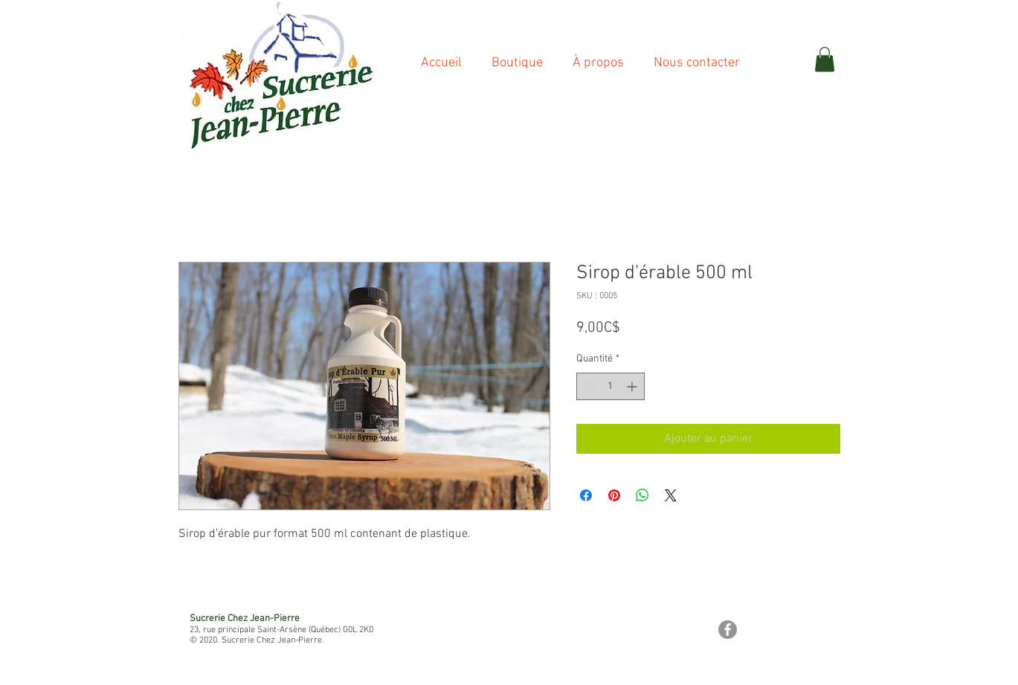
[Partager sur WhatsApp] (642, 495)
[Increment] (633, 386)
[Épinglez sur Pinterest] (614, 495)
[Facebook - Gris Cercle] (727, 629)
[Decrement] (588, 386)
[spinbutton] (610, 386)
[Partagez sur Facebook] (586, 495)
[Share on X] (671, 495)
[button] (824, 59)
